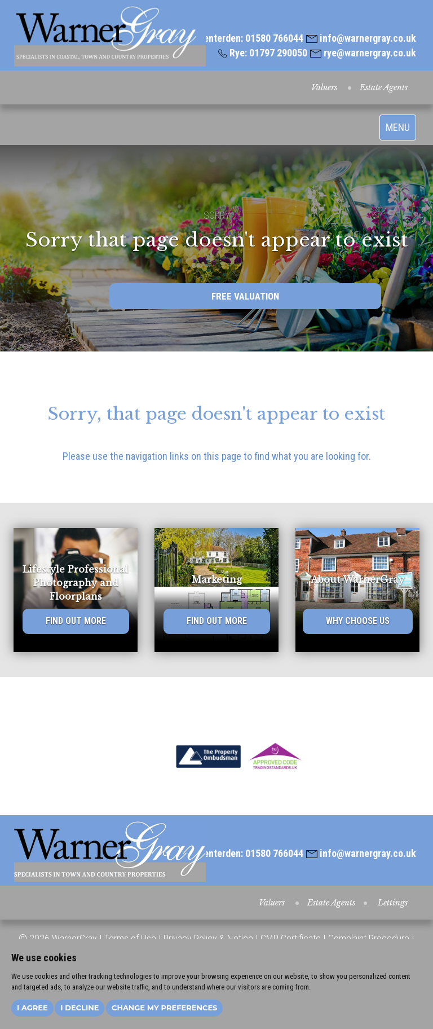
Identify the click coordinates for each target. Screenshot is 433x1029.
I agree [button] (32, 1007)
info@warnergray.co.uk (361, 38)
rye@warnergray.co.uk (363, 53)
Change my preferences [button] (164, 1007)
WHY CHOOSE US (358, 620)
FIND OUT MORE (76, 620)
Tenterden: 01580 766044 (245, 38)
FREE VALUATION (245, 296)
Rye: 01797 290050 (262, 53)
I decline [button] (79, 1007)
